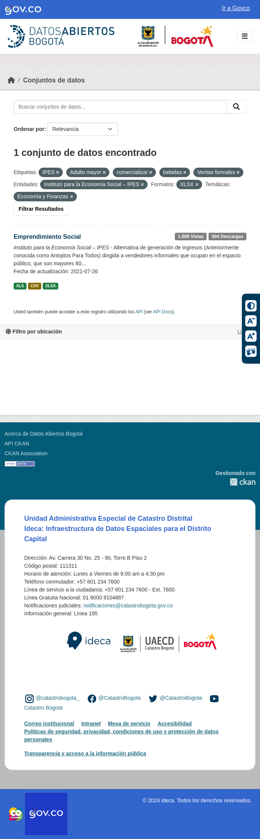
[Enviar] (236, 107)
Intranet (91, 724)
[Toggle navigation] (244, 36)
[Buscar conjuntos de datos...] (120, 107)
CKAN (235, 482)
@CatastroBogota (119, 698)
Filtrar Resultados (41, 209)
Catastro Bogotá (43, 708)
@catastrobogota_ (57, 698)
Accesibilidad (174, 724)
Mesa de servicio (129, 724)
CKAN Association (26, 453)
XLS (20, 285)
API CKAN (17, 444)
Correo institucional (49, 724)
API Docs (162, 311)
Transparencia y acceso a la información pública (85, 753)
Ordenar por (29, 129)
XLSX (50, 285)
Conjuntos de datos (54, 80)
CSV (35, 285)
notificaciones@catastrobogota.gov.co (128, 605)
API (139, 311)
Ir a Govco (236, 8)
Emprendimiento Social (47, 236)
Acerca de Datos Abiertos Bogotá (44, 434)
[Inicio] (11, 80)
